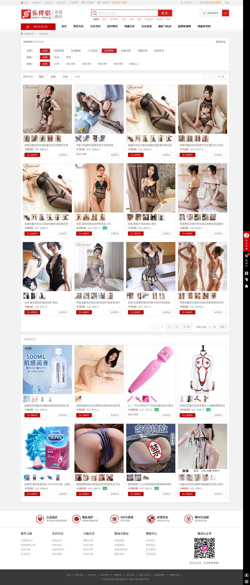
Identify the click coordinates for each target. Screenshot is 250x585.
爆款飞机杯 (164, 26)
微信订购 (88, 549)
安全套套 (146, 26)
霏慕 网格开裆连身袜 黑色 (142, 223)
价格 (65, 76)
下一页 (221, 77)
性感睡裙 (76, 50)
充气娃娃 (114, 19)
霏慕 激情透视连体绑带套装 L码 (93, 223)
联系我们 (151, 545)
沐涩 (56, 57)
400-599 (118, 63)
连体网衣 (44, 33)
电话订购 (88, 545)
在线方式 (57, 540)
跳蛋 (168, 19)
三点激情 (92, 50)
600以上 (134, 63)
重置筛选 (221, 41)
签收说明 (119, 540)
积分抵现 (57, 554)
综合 (41, 76)
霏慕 (68, 57)
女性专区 (95, 26)
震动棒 (160, 19)
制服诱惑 (59, 50)
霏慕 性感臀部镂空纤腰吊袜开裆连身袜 (149, 302)
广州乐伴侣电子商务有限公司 (114, 579)
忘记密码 (151, 549)
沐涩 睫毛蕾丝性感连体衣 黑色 (40, 302)
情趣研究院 (204, 26)
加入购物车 (32, 155)
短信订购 (88, 554)
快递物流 (119, 545)
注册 (201, 2)
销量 (53, 76)
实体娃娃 (149, 19)
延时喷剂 (112, 26)
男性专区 (78, 26)
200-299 (86, 63)
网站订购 (88, 540)
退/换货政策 (121, 549)
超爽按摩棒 (184, 26)
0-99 (56, 63)
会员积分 (26, 554)
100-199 (70, 63)
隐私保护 (61, 2)
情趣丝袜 (142, 50)
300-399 (102, 63)
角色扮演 (159, 50)
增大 (124, 19)
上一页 (208, 77)
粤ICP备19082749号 (139, 579)
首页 (64, 26)
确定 (222, 327)
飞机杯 (96, 19)
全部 (45, 50)
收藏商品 (63, 155)
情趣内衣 (129, 26)
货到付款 (49, 2)
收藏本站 (36, 2)
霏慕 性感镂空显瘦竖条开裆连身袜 (94, 145)
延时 (104, 19)
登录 (227, 2)
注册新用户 (27, 540)
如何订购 (26, 549)
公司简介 (151, 540)
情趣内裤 (126, 50)
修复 (139, 19)
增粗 (132, 19)
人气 (77, 76)
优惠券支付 (58, 549)
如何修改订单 (28, 545)
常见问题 (73, 2)
